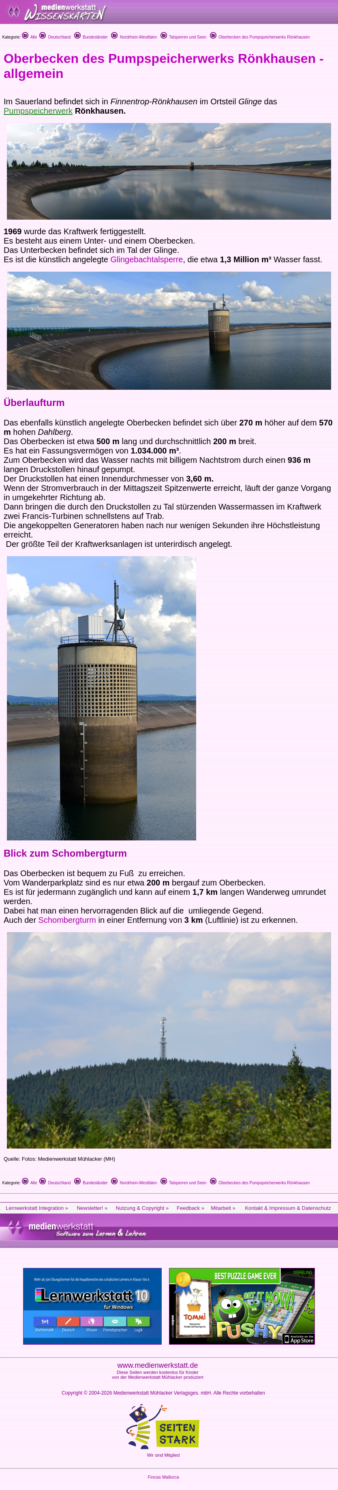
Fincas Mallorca (163, 1477)
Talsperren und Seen (183, 37)
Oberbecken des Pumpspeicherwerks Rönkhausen (260, 37)
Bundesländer (91, 37)
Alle (29, 37)
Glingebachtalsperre (147, 259)
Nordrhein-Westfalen (134, 37)
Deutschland (55, 37)
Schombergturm (68, 920)
